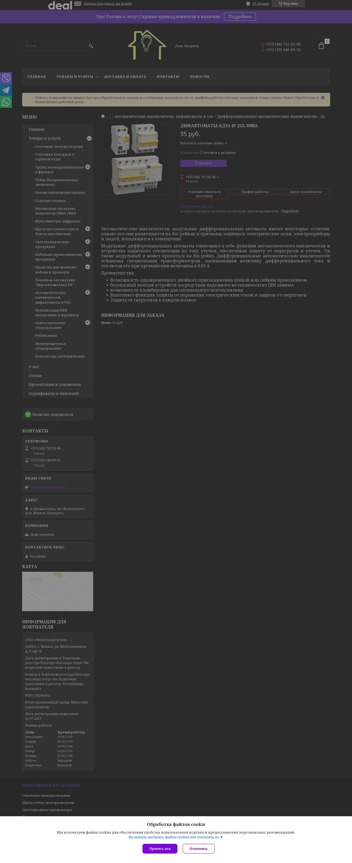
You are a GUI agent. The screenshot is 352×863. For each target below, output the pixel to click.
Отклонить (199, 849)
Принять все (160, 849)
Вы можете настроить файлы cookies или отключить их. (174, 837)
